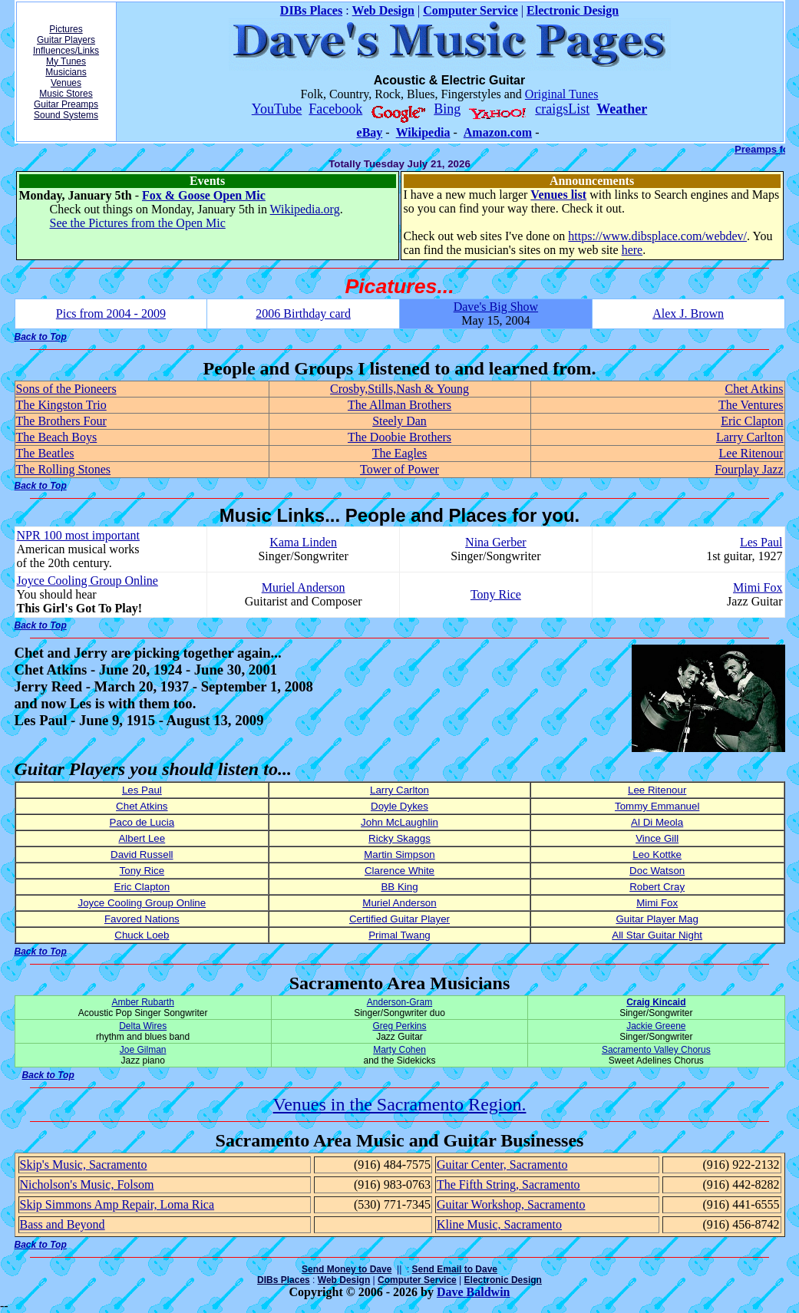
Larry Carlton (750, 437)
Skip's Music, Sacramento (83, 1164)
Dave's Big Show (496, 306)
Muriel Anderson (303, 587)
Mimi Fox (757, 587)
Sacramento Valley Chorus (656, 1049)
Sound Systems (66, 115)
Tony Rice (495, 594)
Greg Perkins (399, 1026)
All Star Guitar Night (657, 935)
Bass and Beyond (62, 1224)
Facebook (335, 109)
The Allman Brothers (399, 404)
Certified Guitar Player (399, 919)
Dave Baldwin (473, 1291)
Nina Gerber (496, 542)
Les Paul (761, 542)
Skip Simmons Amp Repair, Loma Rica (117, 1204)
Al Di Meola (657, 822)
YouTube (277, 109)
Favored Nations (142, 919)
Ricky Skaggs (399, 838)
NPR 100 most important (78, 535)
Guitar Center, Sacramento (502, 1164)
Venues (66, 83)
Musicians (65, 72)
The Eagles (400, 453)
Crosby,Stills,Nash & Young (399, 388)
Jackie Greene (655, 1026)
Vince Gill (657, 838)
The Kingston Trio (61, 404)
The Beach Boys (56, 437)
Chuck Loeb (141, 935)
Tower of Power (399, 469)
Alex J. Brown (688, 313)
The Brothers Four (61, 420)
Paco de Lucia (142, 822)
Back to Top (41, 337)
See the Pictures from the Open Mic (138, 222)
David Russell (142, 854)
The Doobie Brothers (399, 437)
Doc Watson (657, 870)
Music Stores (65, 93)
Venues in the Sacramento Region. (400, 1104)
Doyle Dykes (399, 806)
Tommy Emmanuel (657, 806)
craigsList (562, 109)
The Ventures (751, 404)
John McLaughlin (399, 822)
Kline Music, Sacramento (499, 1224)
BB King (399, 886)
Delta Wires (143, 1026)
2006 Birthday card (303, 313)
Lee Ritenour (751, 453)
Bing (447, 109)
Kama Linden (303, 542)
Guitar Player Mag (657, 919)
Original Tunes (562, 94)
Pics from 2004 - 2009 (111, 313)
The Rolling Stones (63, 469)
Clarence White (399, 870)
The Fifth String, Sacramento (508, 1184)
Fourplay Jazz (749, 469)
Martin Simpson (399, 854)
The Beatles (45, 453)
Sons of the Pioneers (66, 388)
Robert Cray (657, 886)
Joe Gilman (143, 1049)
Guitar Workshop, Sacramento (511, 1204)
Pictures (65, 29)
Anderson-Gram (399, 1002)
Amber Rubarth (142, 1002)
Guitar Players (66, 40)
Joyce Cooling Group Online (87, 580)
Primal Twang (399, 935)
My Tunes (66, 61)
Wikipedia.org (305, 209)
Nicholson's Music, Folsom (87, 1184)
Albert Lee (141, 838)
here (632, 249)
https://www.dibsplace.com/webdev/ (657, 235)
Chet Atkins (754, 388)
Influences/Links (66, 50)
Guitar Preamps (66, 104)
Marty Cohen (399, 1049)
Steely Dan (399, 420)
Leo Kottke (657, 854)
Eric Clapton (752, 420)
